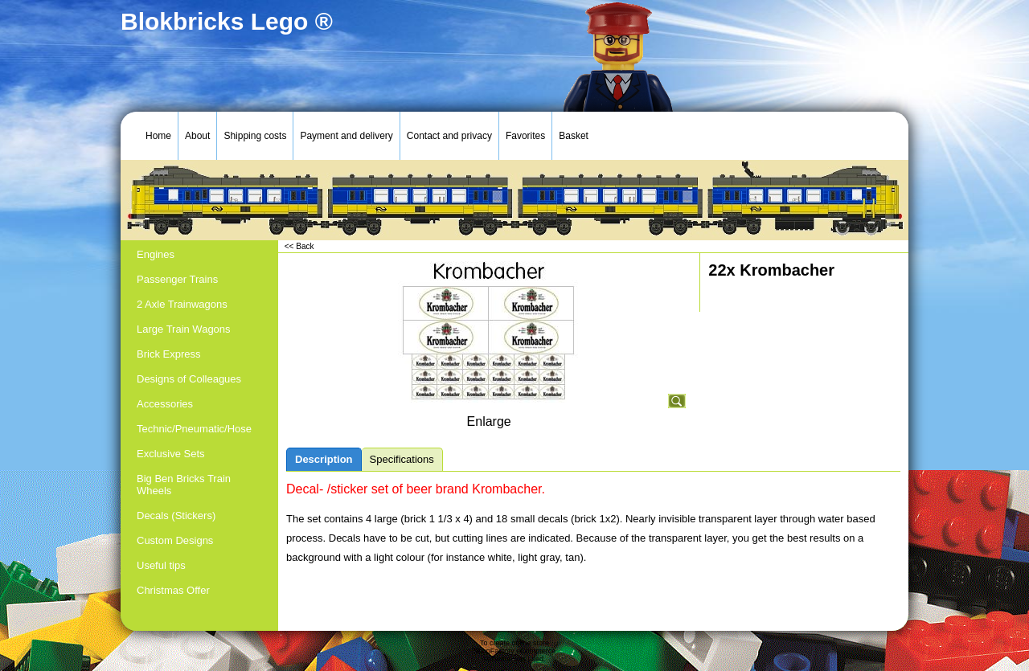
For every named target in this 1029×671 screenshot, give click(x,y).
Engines (155, 254)
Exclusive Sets (171, 454)
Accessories (165, 404)
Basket (573, 135)
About (197, 135)
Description (324, 459)
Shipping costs (254, 135)
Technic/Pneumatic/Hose (194, 429)
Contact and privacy (449, 135)
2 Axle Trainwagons (182, 304)
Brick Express (168, 354)
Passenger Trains (177, 279)
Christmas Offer (173, 590)
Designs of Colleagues (189, 379)
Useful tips (161, 565)
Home (158, 135)
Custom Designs (175, 540)
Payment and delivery (346, 135)
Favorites (525, 135)
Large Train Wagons (184, 329)
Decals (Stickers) (176, 515)
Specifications (402, 459)
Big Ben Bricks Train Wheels (184, 485)
